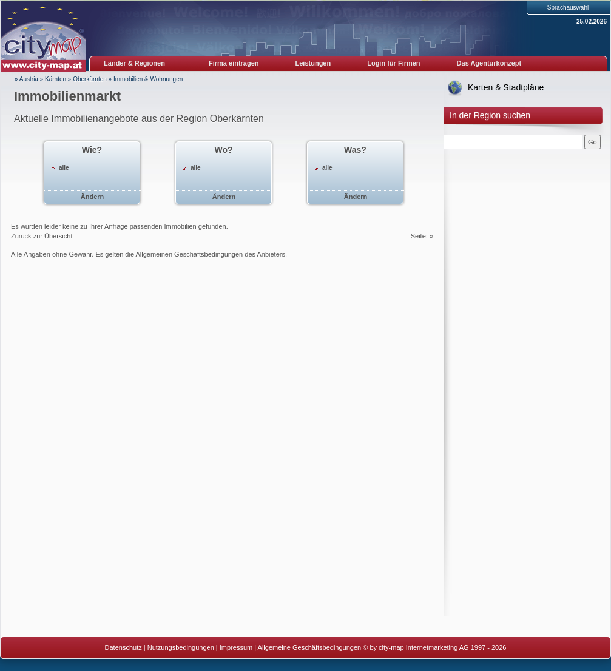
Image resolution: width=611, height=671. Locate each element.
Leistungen (313, 63)
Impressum (236, 647)
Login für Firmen (393, 63)
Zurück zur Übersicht (41, 236)
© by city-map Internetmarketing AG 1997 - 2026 (434, 647)
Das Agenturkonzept (489, 63)
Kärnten (55, 79)
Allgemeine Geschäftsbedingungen (310, 647)
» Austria (26, 79)
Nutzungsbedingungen (180, 647)
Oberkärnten (90, 79)
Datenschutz (123, 647)
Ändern (92, 196)
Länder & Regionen (134, 63)
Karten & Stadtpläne (506, 87)
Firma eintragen (234, 63)
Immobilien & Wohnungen (148, 79)
